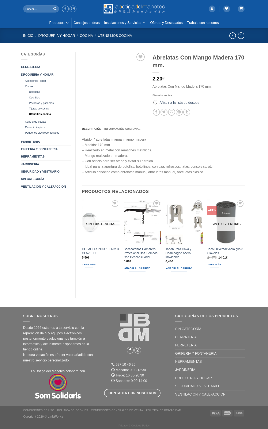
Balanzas (34, 91)
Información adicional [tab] (122, 128)
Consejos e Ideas (86, 23)
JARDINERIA (30, 164)
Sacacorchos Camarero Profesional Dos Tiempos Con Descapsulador (141, 253)
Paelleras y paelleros (41, 103)
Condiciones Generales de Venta (117, 410)
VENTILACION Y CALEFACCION (43, 186)
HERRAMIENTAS (33, 156)
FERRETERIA (30, 141)
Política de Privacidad (163, 410)
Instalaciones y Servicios (125, 23)
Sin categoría (32, 179)
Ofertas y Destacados (166, 23)
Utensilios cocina (115, 35)
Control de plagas (35, 121)
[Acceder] (212, 9)
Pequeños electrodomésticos (42, 132)
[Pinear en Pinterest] (179, 112)
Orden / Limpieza (35, 127)
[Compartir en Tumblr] (186, 112)
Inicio (28, 35)
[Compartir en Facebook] (156, 112)
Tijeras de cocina (39, 108)
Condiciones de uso (38, 410)
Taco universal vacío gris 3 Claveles (225, 251)
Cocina (86, 35)
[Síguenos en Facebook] (65, 9)
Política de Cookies (72, 410)
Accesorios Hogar (35, 80)
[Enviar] (55, 8)
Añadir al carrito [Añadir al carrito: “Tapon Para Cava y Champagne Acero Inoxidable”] (179, 268)
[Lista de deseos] (226, 9)
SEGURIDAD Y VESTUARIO (40, 171)
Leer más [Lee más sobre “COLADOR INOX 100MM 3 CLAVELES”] (89, 264)
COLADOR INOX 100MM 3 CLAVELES (100, 251)
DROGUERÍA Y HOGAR (56, 35)
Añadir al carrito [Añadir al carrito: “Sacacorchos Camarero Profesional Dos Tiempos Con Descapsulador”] (137, 268)
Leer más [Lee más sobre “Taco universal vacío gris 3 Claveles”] (214, 264)
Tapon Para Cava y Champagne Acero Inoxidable (178, 253)
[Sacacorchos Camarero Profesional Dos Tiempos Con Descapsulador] (142, 222)
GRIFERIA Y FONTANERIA (39, 149)
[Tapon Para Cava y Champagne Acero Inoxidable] (184, 222)
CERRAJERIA (30, 67)
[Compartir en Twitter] (164, 112)
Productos (59, 23)
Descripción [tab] (91, 128)
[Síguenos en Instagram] (72, 9)
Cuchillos (34, 97)
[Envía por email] (171, 112)
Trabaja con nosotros (203, 23)
